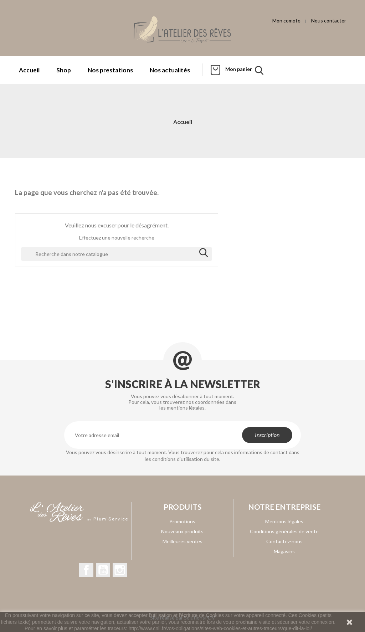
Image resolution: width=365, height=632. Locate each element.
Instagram (120, 570)
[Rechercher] (116, 254)
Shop (63, 70)
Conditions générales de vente (284, 531)
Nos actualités (170, 70)
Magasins (284, 551)
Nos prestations (110, 70)
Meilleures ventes (182, 541)
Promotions (182, 521)
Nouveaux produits (182, 531)
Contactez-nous (284, 541)
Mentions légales (284, 521)
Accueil (29, 70)
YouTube (103, 570)
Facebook (86, 570)
